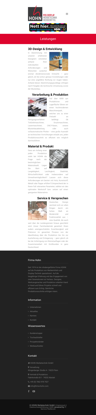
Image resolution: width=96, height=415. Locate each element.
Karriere (33, 316)
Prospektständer (37, 342)
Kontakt (33, 320)
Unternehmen (35, 307)
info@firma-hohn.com (39, 386)
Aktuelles (34, 311)
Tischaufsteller (36, 337)
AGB (51, 407)
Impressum (61, 405)
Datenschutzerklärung (39, 407)
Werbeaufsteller (36, 346)
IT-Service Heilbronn (54, 408)
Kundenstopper (36, 333)
